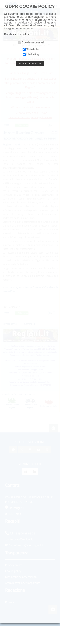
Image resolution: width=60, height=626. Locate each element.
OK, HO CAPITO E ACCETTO (30, 63)
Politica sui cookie (16, 34)
